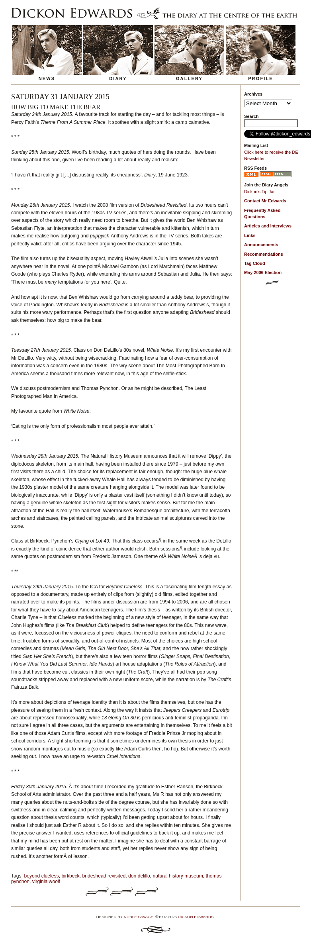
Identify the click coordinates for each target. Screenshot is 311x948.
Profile (260, 78)
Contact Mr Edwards (265, 200)
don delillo (139, 876)
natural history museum (178, 876)
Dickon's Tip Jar (259, 191)
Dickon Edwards (196, 917)
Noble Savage (138, 917)
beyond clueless (41, 876)
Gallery (189, 78)
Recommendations (263, 254)
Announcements (261, 244)
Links (250, 235)
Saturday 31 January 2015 (60, 97)
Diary (118, 78)
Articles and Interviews (267, 225)
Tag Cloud (254, 263)
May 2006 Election (263, 272)
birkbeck (70, 876)
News (47, 78)
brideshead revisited (103, 876)
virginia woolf (46, 881)
